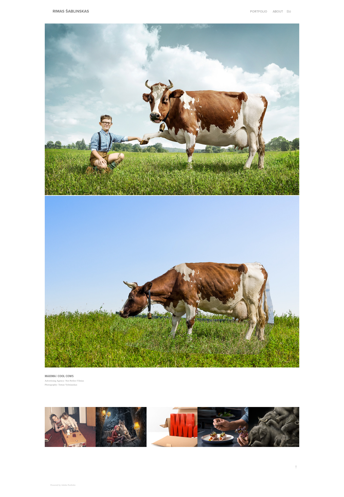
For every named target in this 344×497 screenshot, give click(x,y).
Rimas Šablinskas (71, 11)
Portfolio (258, 11)
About (278, 11)
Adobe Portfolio (68, 485)
